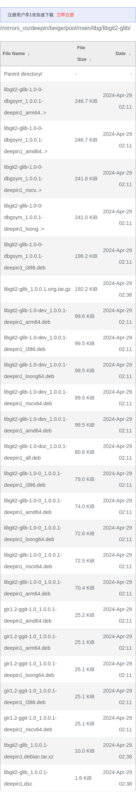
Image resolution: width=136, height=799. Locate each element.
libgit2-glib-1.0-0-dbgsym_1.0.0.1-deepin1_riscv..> (23, 178)
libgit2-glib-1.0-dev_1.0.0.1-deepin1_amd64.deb (35, 425)
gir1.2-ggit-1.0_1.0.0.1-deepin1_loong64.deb (30, 669)
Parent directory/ (23, 74)
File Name (14, 53)
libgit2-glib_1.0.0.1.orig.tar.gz (37, 289)
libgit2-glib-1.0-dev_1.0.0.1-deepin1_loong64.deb (35, 370)
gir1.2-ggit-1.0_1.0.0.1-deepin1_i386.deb (30, 696)
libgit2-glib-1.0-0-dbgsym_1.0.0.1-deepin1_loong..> (24, 217)
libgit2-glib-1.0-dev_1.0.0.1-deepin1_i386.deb (35, 343)
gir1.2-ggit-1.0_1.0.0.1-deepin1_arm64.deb (30, 642)
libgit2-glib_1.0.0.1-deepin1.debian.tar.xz (29, 751)
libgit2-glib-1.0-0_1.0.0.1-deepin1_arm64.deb (33, 588)
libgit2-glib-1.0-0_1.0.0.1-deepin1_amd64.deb (33, 506)
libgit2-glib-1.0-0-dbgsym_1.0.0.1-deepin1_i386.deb (24, 256)
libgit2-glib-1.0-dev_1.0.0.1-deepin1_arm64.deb (35, 316)
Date (121, 53)
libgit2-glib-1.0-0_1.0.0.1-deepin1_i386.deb (33, 479)
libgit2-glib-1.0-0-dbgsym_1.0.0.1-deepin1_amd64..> (26, 139)
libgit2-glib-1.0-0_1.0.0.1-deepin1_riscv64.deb (33, 560)
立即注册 (65, 14)
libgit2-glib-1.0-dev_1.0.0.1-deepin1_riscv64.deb (35, 397)
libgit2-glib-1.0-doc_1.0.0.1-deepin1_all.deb (35, 452)
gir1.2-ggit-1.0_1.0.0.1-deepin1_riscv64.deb (30, 723)
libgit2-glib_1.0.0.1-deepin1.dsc (26, 778)
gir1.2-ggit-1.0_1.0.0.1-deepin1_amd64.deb (30, 615)
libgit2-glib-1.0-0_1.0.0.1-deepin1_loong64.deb (33, 533)
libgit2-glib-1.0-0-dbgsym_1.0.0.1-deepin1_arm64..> (25, 101)
